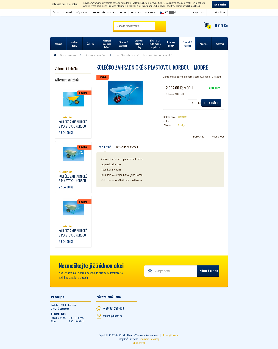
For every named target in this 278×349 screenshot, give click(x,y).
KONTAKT (136, 12)
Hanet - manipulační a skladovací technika (65, 25)
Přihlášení (220, 12)
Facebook (165, 136)
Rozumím (220, 4)
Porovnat (198, 136)
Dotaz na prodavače (127, 147)
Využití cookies (191, 5)
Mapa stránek (139, 343)
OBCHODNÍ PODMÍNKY (104, 12)
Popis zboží (105, 147)
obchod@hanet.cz (112, 316)
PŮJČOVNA (82, 12)
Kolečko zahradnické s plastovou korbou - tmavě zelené (73, 235)
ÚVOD (56, 12)
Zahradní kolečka (95, 55)
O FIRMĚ (67, 12)
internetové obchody (149, 339)
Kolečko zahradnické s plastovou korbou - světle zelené (73, 180)
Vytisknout (218, 136)
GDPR (123, 12)
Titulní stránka (68, 55)
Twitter (170, 136)
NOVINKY (150, 12)
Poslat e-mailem (181, 136)
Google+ (176, 136)
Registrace (198, 12)
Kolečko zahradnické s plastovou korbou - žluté (73, 126)
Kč (164, 12)
